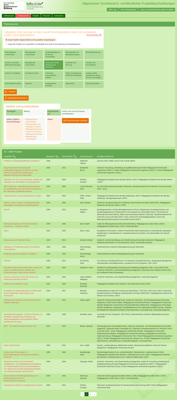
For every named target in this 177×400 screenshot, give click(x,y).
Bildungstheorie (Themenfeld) (10, 53)
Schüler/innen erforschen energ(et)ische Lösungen (23, 385)
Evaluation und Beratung (71, 64)
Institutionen (59, 16)
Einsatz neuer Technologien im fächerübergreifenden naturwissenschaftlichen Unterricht (21, 354)
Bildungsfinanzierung (93, 52)
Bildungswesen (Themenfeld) (30, 53)
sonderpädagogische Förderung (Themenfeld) (52, 54)
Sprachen (28, 83)
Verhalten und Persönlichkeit (91, 64)
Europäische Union (31, 73)
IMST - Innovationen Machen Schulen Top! (20, 326)
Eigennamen (70, 83)
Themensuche (23, 16)
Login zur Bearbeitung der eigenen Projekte (156, 10)
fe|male (6, 210)
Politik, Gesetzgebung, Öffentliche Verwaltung (73, 74)
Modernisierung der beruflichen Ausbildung (20, 254)
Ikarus (6, 231)
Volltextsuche (9, 16)
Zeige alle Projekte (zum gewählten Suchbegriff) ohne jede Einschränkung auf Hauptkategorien (43, 44)
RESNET (7, 261)
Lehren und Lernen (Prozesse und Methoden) (52, 65)
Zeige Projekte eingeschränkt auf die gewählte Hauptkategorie (30, 40)
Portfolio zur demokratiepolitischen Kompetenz (21, 161)
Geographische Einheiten (50, 85)
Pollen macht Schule (12, 345)
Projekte (36, 16)
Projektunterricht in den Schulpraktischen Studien (22, 196)
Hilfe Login (113, 10)
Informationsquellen (92, 83)
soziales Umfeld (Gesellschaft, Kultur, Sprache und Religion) (93, 75)
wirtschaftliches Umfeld (13, 83)
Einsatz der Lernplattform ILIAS (16, 284)
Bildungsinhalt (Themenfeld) (30, 64)
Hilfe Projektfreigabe (128, 10)
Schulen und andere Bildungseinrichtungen (12, 64)
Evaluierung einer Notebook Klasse (17, 240)
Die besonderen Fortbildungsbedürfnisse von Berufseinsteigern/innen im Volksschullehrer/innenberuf (21, 378)
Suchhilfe (94, 35)
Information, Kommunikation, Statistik (51, 75)
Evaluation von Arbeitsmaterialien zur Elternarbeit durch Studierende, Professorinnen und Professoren (22, 293)
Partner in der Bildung (12, 73)
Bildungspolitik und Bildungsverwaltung (72, 53)
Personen (46, 16)
